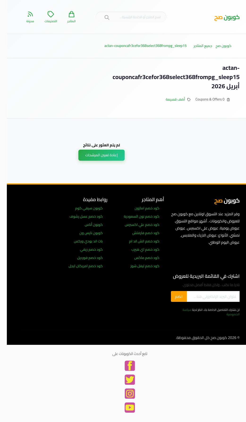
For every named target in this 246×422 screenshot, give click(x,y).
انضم (172, 296)
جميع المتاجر (196, 45)
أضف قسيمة (168, 99)
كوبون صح (217, 45)
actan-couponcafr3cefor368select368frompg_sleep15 (139, 45)
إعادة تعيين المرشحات (95, 155)
